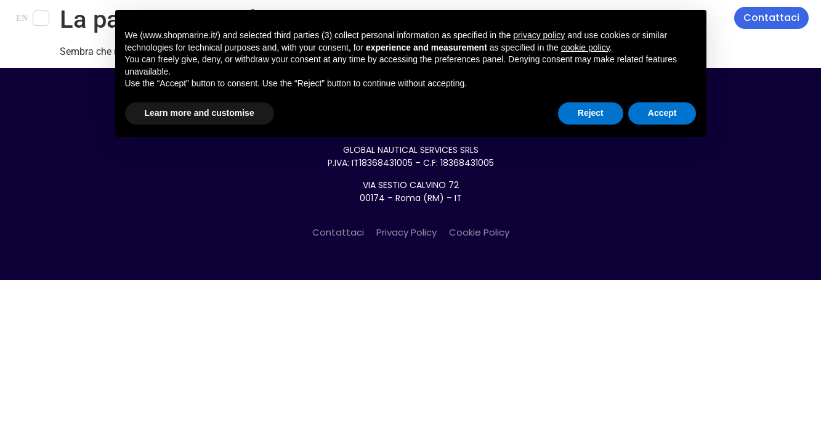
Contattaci (338, 232)
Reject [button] (591, 113)
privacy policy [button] (539, 35)
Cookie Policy (479, 232)
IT (41, 18)
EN (22, 18)
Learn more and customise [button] (199, 113)
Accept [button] (662, 113)
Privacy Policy (406, 232)
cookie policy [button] (585, 47)
